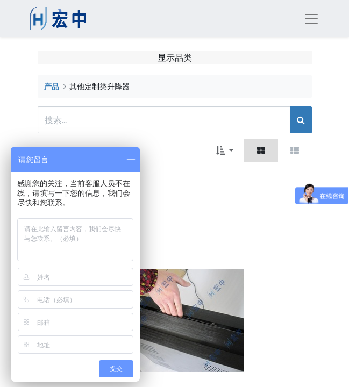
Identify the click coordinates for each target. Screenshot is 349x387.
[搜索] (301, 119)
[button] (224, 150)
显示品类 (175, 57)
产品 (51, 86)
